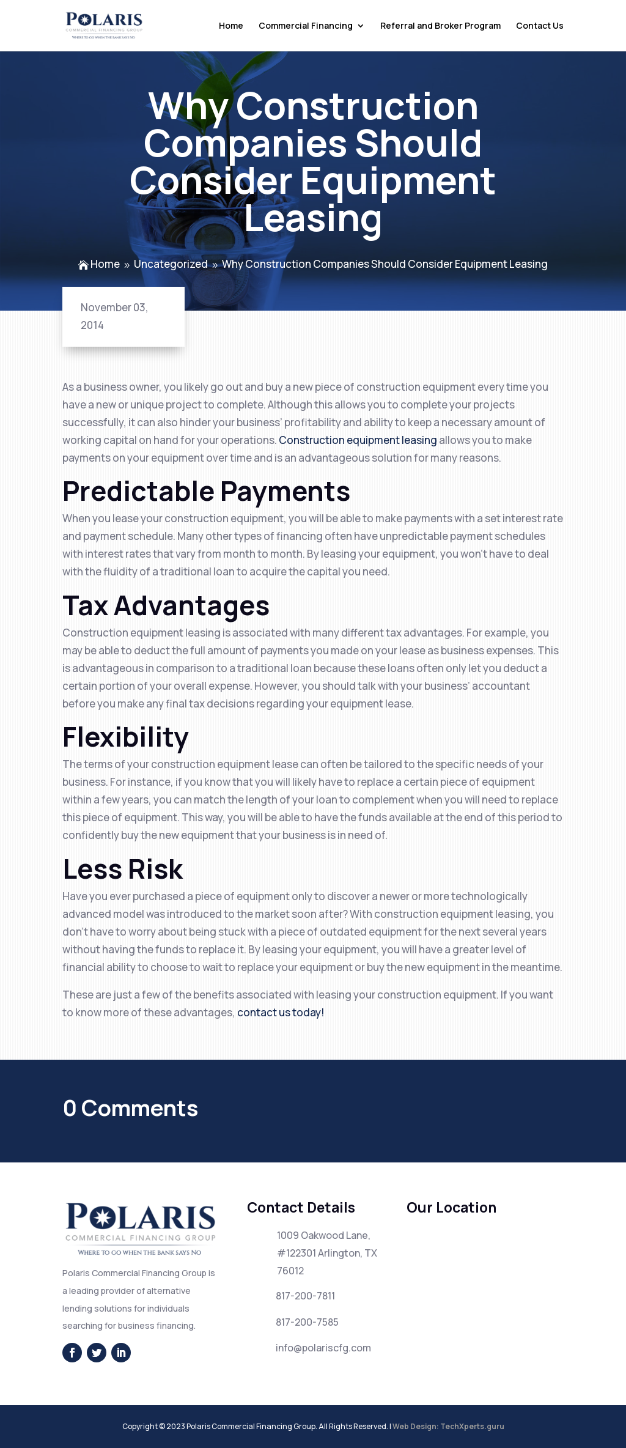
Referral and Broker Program (440, 26)
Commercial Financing (306, 26)
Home (231, 26)
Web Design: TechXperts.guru (448, 1426)
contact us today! (281, 1012)
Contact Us (540, 26)
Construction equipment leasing (358, 440)
